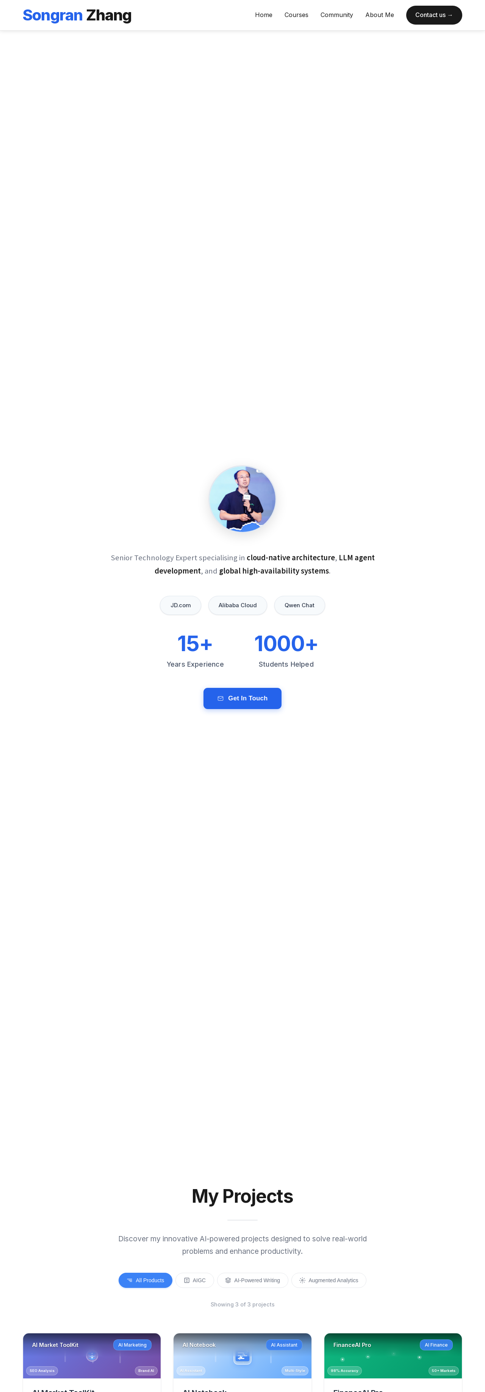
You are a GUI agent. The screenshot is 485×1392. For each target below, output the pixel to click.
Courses (296, 15)
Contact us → (434, 15)
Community (337, 15)
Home (263, 15)
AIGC (192, 1281)
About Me (379, 15)
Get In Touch (242, 702)
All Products (140, 1281)
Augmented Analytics (334, 1281)
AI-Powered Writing (254, 1281)
